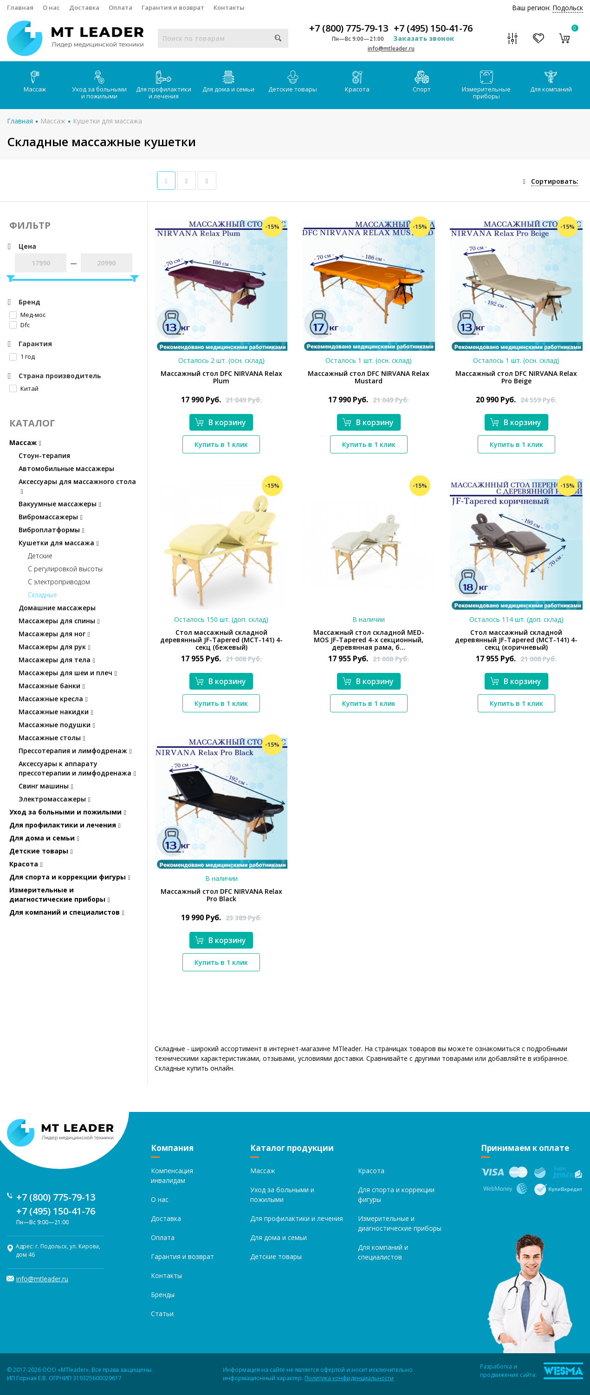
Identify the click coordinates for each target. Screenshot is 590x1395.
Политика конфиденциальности (349, 1378)
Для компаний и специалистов (66, 912)
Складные (42, 594)
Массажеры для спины (59, 620)
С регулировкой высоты (65, 568)
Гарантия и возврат (173, 7)
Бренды (163, 1294)
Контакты (229, 7)
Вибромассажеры (51, 516)
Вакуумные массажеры (60, 503)
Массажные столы (52, 737)
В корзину (220, 422)
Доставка (84, 7)
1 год (22, 356)
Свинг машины (46, 785)
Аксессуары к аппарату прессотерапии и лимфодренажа (77, 768)
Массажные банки (52, 685)
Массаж (35, 82)
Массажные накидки (56, 711)
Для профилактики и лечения (163, 85)
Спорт (422, 82)
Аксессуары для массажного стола (77, 486)
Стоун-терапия (44, 455)
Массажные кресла (53, 698)
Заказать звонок (423, 38)
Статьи (162, 1313)
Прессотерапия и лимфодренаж (75, 750)
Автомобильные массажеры (66, 468)
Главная (20, 7)
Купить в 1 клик (221, 444)
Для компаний (551, 82)
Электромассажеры (55, 798)
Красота (357, 82)
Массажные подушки (57, 724)
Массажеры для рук (55, 646)
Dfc (19, 325)
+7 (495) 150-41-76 (433, 28)
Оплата (120, 7)
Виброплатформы (51, 529)
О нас (51, 7)
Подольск (567, 7)
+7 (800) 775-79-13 (348, 28)
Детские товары (292, 82)
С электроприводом (59, 581)
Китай (24, 388)
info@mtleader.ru (391, 48)
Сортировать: (554, 181)
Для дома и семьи (228, 82)
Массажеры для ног (54, 633)
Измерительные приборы (486, 85)
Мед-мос (27, 314)
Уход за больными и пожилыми (99, 85)
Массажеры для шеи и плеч (68, 672)
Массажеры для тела (57, 659)
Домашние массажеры (57, 607)
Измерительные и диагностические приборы (59, 894)
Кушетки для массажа (107, 120)
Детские (40, 555)
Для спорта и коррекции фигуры (69, 876)
